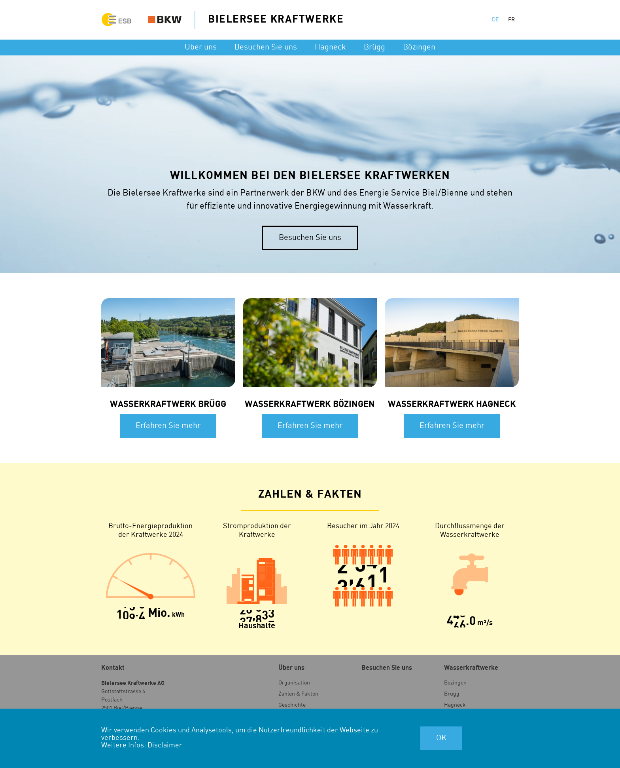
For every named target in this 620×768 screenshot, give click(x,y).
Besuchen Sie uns (265, 47)
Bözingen (419, 47)
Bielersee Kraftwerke (276, 19)
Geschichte (292, 705)
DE (495, 20)
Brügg (374, 47)
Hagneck (330, 47)
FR (511, 20)
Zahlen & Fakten (298, 694)
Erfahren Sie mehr (168, 426)
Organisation (294, 683)
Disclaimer (164, 745)
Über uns (201, 47)
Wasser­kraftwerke (471, 667)
